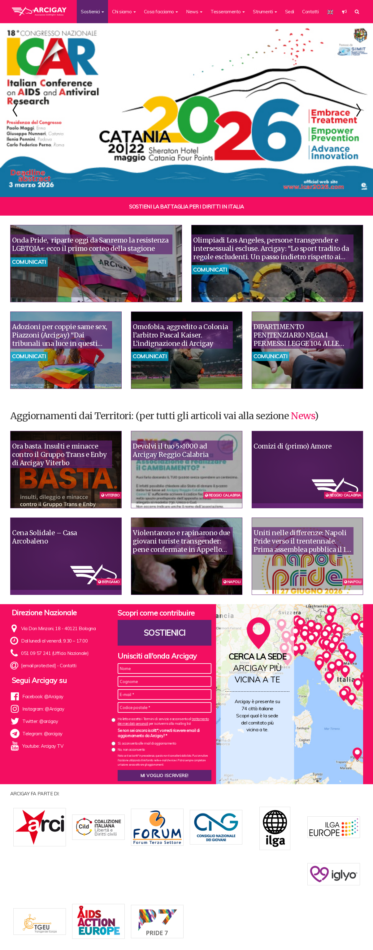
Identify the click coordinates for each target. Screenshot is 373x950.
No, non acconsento (131, 749)
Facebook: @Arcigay (42, 696)
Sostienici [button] (92, 12)
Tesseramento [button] (227, 12)
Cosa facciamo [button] (161, 12)
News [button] (194, 12)
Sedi (289, 12)
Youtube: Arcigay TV (42, 746)
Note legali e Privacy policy (331, 935)
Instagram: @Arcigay (43, 709)
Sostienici (165, 633)
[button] (344, 11)
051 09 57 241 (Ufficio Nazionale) (55, 653)
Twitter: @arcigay (40, 721)
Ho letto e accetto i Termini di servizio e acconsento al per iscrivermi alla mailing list (163, 721)
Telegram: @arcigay (42, 734)
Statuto (128, 935)
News (302, 416)
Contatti (310, 12)
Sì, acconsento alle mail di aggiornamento (147, 743)
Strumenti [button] (265, 12)
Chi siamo (107, 935)
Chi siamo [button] (124, 12)
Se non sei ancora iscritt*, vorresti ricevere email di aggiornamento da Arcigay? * (159, 733)
